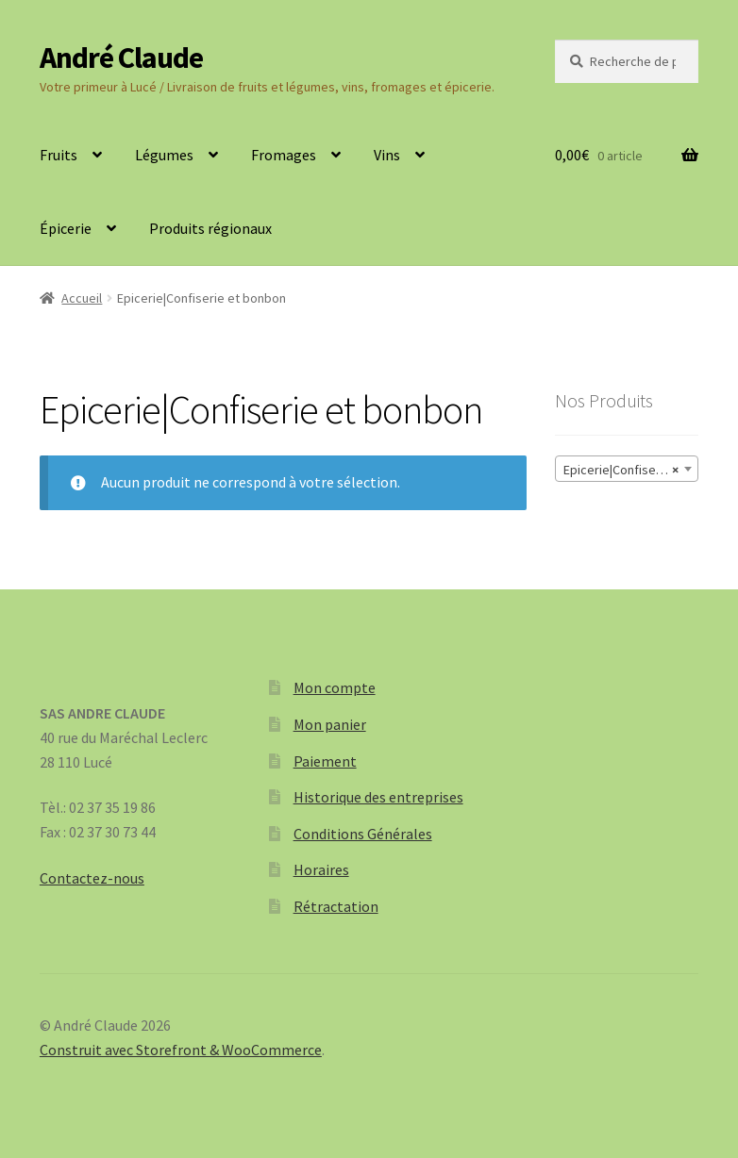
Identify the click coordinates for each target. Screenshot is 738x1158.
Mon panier (330, 724)
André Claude (121, 57)
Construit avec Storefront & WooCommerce (181, 1049)
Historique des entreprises (378, 796)
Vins (387, 154)
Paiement (325, 761)
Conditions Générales (363, 833)
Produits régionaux (210, 228)
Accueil (81, 298)
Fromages (283, 154)
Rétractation (336, 906)
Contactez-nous (92, 877)
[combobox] (626, 468)
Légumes (164, 154)
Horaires (321, 869)
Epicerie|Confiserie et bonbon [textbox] (630, 469)
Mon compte (335, 687)
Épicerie (66, 228)
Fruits (58, 154)
